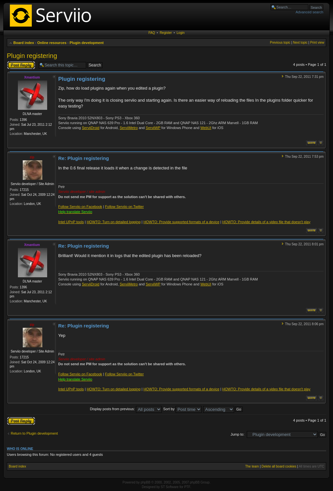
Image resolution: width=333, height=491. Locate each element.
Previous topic (280, 42)
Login (180, 33)
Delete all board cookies (278, 466)
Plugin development (87, 43)
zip (32, 157)
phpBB (145, 482)
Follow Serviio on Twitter (124, 207)
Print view (317, 42)
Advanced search (309, 12)
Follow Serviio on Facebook (80, 207)
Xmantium (32, 77)
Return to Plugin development (34, 433)
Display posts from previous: (126, 409)
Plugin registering (32, 55)
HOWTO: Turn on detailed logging (114, 222)
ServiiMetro (129, 128)
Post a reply (21, 65)
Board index (23, 43)
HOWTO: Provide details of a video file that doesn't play (266, 222)
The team (252, 466)
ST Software (170, 487)
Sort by (182, 409)
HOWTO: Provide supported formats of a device (181, 222)
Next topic (300, 42)
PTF (187, 487)
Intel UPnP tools (71, 222)
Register (166, 33)
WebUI (205, 128)
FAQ (152, 33)
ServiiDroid (91, 128)
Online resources (51, 43)
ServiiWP (153, 128)
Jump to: (237, 434)
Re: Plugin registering (83, 158)
